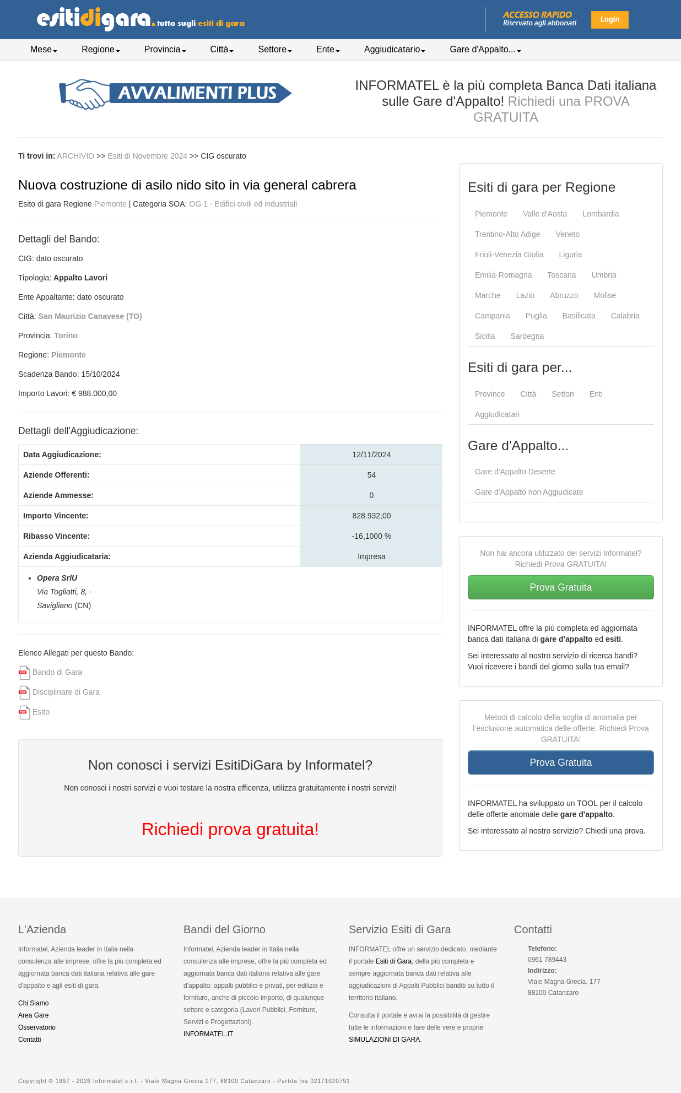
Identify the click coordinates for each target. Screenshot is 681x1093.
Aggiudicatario (394, 49)
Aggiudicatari (497, 414)
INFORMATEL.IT (208, 1034)
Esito (41, 711)
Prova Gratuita (561, 587)
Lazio (525, 295)
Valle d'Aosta (545, 213)
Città (222, 49)
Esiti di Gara (394, 961)
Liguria (570, 254)
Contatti (29, 1039)
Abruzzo (564, 295)
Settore (275, 49)
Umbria (604, 274)
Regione (101, 49)
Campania (492, 315)
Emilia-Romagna (503, 274)
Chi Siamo (33, 1003)
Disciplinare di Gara (66, 692)
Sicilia (485, 336)
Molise (605, 295)
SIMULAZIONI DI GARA (384, 1039)
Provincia (165, 49)
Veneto (568, 234)
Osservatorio (37, 1027)
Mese (43, 49)
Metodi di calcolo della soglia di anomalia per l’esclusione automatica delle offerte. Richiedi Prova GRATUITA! (561, 728)
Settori (563, 393)
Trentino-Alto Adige (508, 234)
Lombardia (600, 213)
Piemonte (110, 203)
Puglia (536, 315)
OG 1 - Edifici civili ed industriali (243, 203)
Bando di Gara (57, 672)
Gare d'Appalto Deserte (515, 471)
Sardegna (527, 336)
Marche (488, 295)
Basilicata (579, 315)
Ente (328, 49)
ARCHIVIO (76, 155)
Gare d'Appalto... (485, 49)
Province (490, 393)
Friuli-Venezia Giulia (509, 254)
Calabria (625, 315)
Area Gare (33, 1015)
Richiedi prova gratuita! (230, 829)
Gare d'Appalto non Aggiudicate (529, 492)
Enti (596, 393)
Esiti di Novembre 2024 (148, 155)
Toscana (561, 274)
